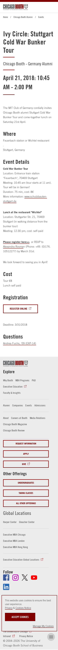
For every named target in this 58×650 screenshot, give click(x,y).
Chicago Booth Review (13, 430)
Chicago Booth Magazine (15, 424)
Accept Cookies (20, 617)
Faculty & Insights (12, 392)
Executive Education (13, 386)
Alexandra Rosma (13, 246)
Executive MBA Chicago (14, 534)
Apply (26, 453)
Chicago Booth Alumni (23, 17)
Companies (17, 405)
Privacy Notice (26, 636)
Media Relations (37, 418)
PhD (34, 380)
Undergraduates (26, 482)
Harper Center (10, 521)
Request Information (26, 443)
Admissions (39, 405)
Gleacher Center (26, 521)
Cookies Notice (23, 607)
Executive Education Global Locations (21, 559)
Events (41, 17)
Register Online (18, 308)
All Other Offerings (26, 503)
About (6, 418)
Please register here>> (16, 242)
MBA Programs (22, 380)
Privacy (9, 607)
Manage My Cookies (43, 626)
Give (24, 464)
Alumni (6, 405)
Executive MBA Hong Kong (15, 546)
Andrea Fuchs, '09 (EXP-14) (19, 343)
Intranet (7, 636)
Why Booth (8, 380)
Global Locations (17, 513)
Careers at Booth (19, 418)
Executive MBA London (14, 540)
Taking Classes (26, 493)
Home (5, 17)
